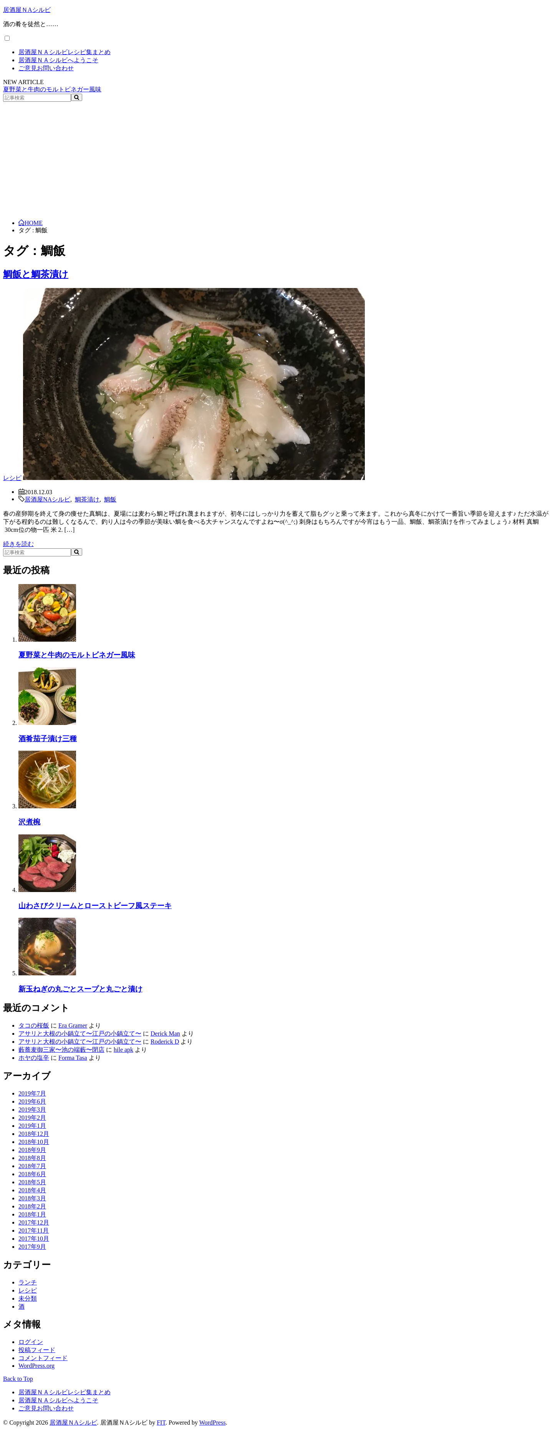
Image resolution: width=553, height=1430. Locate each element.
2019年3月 (32, 1109)
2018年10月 (33, 1142)
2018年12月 (33, 1133)
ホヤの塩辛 (33, 1057)
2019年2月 (32, 1117)
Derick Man (165, 1033)
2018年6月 (32, 1174)
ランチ (27, 1282)
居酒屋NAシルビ (47, 499)
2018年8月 (32, 1158)
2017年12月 (33, 1222)
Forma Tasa (72, 1057)
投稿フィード (36, 1350)
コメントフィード (43, 1358)
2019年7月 (32, 1093)
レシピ (12, 478)
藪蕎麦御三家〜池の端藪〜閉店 (61, 1049)
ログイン (30, 1342)
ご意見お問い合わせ (46, 68)
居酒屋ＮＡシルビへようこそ (58, 60)
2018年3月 (32, 1198)
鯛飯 (110, 499)
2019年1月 (32, 1125)
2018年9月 (32, 1150)
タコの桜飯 (33, 1025)
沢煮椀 (29, 822)
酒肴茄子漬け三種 (47, 739)
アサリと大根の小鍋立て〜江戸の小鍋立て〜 (79, 1033)
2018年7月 (32, 1166)
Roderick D (165, 1041)
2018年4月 (32, 1190)
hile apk (123, 1049)
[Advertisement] (276, 159)
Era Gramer (72, 1025)
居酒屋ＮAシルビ (27, 10)
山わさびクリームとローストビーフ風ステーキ (95, 906)
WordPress (212, 1422)
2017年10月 (33, 1238)
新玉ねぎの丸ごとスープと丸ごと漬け (80, 989)
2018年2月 (32, 1206)
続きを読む (18, 544)
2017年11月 (33, 1230)
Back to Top (18, 1378)
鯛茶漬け (87, 499)
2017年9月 (32, 1246)
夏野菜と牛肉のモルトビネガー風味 (52, 89)
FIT (161, 1422)
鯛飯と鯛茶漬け (35, 274)
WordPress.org (36, 1365)
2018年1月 (32, 1214)
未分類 (27, 1298)
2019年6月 (32, 1101)
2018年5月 (32, 1182)
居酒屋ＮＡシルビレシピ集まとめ (64, 52)
